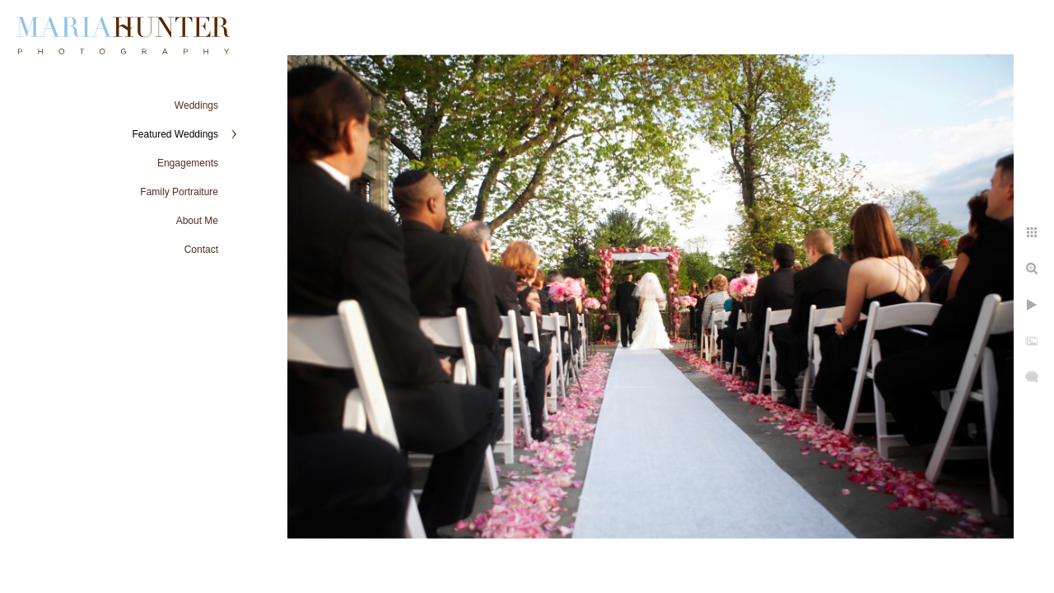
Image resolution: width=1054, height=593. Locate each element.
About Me (197, 220)
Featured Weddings (175, 134)
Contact (201, 249)
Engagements (187, 163)
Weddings (196, 105)
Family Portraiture (179, 192)
